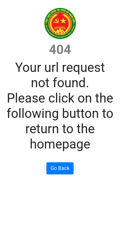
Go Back (60, 168)
